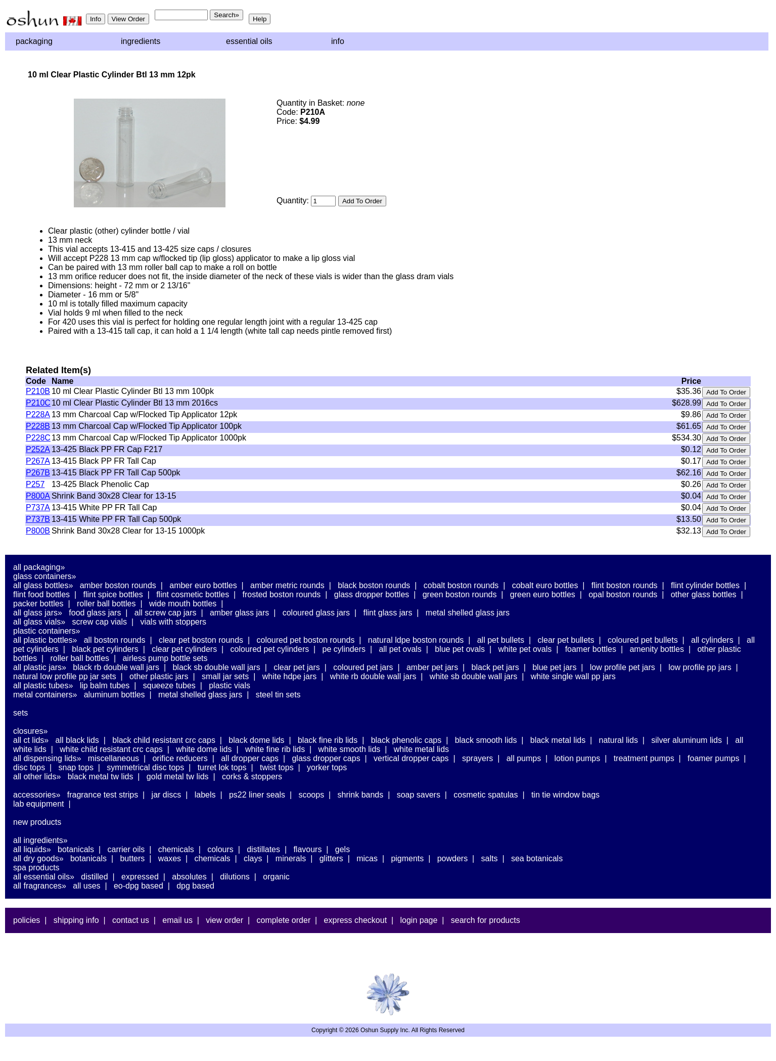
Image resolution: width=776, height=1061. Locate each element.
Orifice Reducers (179, 758)
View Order (224, 920)
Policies (26, 920)
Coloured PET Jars (363, 667)
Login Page (419, 920)
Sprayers (477, 758)
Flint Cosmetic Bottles (192, 594)
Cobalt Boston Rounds (461, 585)
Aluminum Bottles (114, 694)
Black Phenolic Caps (406, 740)
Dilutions (235, 876)
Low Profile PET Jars (622, 667)
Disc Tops (29, 767)
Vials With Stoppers (173, 621)
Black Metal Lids (557, 740)
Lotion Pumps (578, 758)
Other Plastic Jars (159, 676)
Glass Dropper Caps (326, 758)
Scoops (311, 794)
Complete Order (283, 920)
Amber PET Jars (432, 667)
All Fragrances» (39, 885)
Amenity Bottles (656, 649)
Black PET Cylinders (105, 649)
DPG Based (195, 885)
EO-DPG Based (138, 885)
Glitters (331, 858)
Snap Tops (76, 767)
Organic (276, 876)
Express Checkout (355, 920)
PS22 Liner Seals (257, 794)
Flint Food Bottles (41, 594)
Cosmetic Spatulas (485, 794)
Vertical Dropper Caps (411, 758)
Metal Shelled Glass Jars (468, 612)
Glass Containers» (44, 576)
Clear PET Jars (296, 667)
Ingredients (140, 41)
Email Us (177, 920)
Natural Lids (618, 740)
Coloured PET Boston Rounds (306, 640)
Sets (20, 713)
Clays (253, 858)
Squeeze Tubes (169, 685)
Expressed (140, 876)
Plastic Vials (229, 685)
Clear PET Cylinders (184, 649)
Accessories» (36, 794)
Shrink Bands (361, 794)
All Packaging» (39, 567)
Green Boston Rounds (460, 594)
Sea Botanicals (537, 858)
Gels (342, 849)
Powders (452, 858)
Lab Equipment (38, 804)
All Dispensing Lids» (47, 758)
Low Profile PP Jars (700, 667)
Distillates (263, 849)
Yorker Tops (327, 767)
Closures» (30, 731)
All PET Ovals (400, 649)
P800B (38, 530)
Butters (132, 858)
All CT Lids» (31, 740)
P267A (38, 461)
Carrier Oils (126, 849)
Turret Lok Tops (222, 767)
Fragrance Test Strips (103, 794)
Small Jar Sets (225, 676)
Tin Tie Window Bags (565, 794)
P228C (38, 437)
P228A (38, 414)
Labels (205, 794)
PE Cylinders (344, 649)
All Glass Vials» (39, 621)
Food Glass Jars (95, 612)
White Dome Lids (204, 749)
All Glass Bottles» (43, 585)
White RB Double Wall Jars (373, 676)
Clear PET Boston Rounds (201, 640)
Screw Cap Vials (99, 621)
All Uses (86, 885)
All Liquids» (32, 849)
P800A (38, 496)
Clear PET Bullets (565, 640)
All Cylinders (712, 640)
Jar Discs (166, 794)
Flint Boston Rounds (624, 585)
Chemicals (176, 849)
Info (337, 41)
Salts (489, 858)
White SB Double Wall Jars (473, 676)
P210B (38, 391)
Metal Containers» (45, 694)
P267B (38, 472)
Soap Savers (418, 794)
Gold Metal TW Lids (178, 776)
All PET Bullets (500, 640)
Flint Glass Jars (388, 612)
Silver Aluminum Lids (686, 740)
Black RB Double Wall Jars (116, 667)
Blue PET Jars (554, 667)
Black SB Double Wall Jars (216, 667)
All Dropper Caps (250, 758)
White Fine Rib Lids (275, 749)
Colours (220, 849)
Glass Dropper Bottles (371, 594)
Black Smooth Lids (486, 740)
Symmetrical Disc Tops (145, 767)
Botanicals (76, 849)
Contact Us (130, 920)
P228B (38, 426)
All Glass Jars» (37, 612)
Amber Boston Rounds (118, 585)
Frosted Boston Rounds (282, 594)
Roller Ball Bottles (106, 603)
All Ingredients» (40, 840)
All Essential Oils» (43, 876)
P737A (38, 507)
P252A (38, 449)
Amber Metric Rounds (287, 585)
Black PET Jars (495, 667)
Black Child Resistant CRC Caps (163, 740)
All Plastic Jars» (39, 667)
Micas (367, 858)
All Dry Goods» (38, 858)
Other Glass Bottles (704, 594)
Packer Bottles (38, 603)
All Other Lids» (37, 776)
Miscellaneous (113, 758)
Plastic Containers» (46, 631)
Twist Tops (277, 767)
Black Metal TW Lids (100, 776)
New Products (37, 822)
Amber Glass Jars (239, 612)
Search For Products (485, 920)
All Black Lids (77, 740)
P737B (38, 519)
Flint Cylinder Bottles (705, 585)
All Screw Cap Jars (165, 612)
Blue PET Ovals (460, 649)
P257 (35, 484)
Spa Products (36, 867)
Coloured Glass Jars (316, 612)
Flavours (307, 849)
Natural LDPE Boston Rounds (416, 640)
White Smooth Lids (349, 749)
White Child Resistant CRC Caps (111, 749)
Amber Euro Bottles (203, 585)
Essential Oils (249, 41)
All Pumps (524, 758)
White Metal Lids (421, 749)
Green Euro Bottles (542, 594)
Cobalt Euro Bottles (545, 585)
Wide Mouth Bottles (182, 603)
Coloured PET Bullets (643, 640)
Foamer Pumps (713, 758)
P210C (38, 403)
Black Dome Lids (256, 740)
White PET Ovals (525, 649)
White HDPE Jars (289, 676)
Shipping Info (76, 920)
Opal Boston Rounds (622, 594)
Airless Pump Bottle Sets (164, 658)
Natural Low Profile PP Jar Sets (64, 676)
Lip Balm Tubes (105, 685)
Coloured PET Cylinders (270, 649)
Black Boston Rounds (374, 585)
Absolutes (189, 876)
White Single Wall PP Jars (573, 676)
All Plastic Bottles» (45, 640)
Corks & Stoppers (252, 776)
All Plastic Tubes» (43, 685)
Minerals (291, 858)
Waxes (169, 858)
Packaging (34, 41)
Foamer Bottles (590, 649)
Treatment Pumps (644, 758)
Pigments (407, 858)
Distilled (94, 876)
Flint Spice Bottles (113, 594)
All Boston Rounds (115, 640)
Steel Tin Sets (278, 694)
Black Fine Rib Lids (327, 740)
